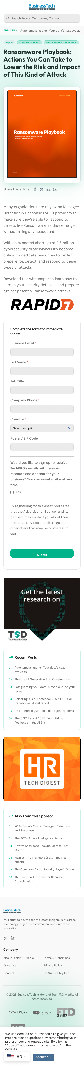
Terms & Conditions (56, 958)
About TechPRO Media (18, 958)
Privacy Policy (52, 965)
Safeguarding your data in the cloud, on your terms (45, 689)
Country (18, 419)
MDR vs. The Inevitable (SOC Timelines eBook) (41, 860)
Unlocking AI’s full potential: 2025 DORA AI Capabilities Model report (43, 701)
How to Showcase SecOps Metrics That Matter (41, 848)
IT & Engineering (29, 42)
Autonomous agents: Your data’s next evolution (52, 30)
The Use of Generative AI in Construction (42, 679)
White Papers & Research (61, 42)
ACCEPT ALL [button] (43, 1057)
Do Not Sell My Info (56, 973)
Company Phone (24, 400)
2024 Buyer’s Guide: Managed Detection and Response (42, 828)
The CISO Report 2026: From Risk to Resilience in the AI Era (39, 720)
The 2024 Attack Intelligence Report (39, 838)
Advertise (9, 965)
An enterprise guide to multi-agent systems (44, 711)
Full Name (19, 362)
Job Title (18, 381)
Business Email (23, 343)
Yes (18, 492)
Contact (8, 973)
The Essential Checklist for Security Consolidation (38, 879)
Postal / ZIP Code (24, 438)
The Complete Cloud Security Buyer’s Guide (44, 869)
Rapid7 (9, 42)
